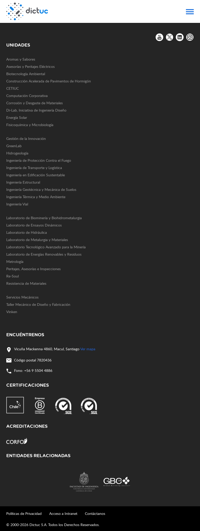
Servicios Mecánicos (22, 297)
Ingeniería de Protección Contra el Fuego (38, 160)
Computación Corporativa (27, 95)
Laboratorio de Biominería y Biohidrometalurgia (44, 217)
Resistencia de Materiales (26, 283)
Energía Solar (16, 117)
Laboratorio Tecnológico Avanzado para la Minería (46, 246)
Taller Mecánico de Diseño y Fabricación (38, 304)
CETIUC (12, 88)
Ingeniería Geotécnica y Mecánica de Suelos (41, 189)
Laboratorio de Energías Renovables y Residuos (44, 254)
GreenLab (14, 145)
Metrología (14, 261)
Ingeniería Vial (17, 204)
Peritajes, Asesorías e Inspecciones (33, 268)
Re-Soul (12, 276)
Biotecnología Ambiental (25, 73)
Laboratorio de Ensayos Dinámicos (34, 225)
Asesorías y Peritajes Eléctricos (30, 66)
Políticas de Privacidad (24, 513)
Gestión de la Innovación (26, 138)
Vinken (11, 311)
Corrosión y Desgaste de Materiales (34, 102)
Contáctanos (95, 513)
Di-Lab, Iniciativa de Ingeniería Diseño (36, 110)
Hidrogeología (17, 153)
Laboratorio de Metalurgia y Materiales (37, 239)
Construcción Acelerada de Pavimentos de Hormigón (48, 81)
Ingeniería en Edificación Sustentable (35, 174)
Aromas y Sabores (20, 59)
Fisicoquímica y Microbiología (29, 124)
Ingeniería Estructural (23, 182)
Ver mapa (87, 348)
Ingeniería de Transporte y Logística (34, 167)
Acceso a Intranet (63, 513)
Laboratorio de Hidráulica (26, 232)
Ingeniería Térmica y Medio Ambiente (35, 196)
